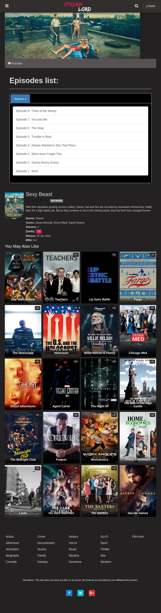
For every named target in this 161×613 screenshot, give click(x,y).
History (73, 536)
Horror (73, 543)
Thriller (104, 549)
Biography (12, 555)
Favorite (15, 63)
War (103, 555)
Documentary (46, 543)
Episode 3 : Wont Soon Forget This (39, 154)
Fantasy (42, 561)
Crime (41, 536)
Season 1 (20, 99)
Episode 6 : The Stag (30, 128)
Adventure (12, 543)
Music (73, 549)
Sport (103, 543)
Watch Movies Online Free (78, 6)
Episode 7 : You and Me (31, 119)
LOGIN (150, 6)
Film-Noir (138, 536)
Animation (12, 549)
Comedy (11, 561)
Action (10, 536)
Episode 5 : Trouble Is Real (33, 136)
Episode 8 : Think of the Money (36, 111)
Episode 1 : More (27, 171)
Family (41, 555)
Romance (75, 561)
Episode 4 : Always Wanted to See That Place (46, 145)
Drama (39, 218)
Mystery (74, 555)
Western (105, 561)
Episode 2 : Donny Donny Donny (37, 162)
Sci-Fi (104, 536)
